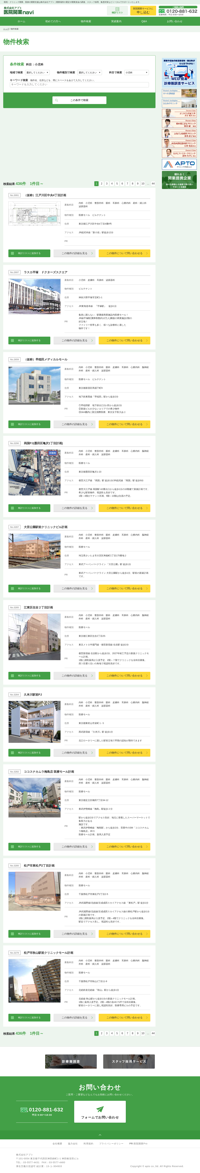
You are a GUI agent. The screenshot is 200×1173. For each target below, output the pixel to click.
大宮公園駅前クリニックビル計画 (45, 527)
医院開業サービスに (143, 10)
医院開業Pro (141, 1143)
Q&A (144, 21)
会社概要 (57, 1143)
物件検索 (86, 21)
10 (142, 183)
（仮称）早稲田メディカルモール (45, 359)
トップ (6, 29)
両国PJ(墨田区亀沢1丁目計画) (43, 443)
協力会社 (73, 1143)
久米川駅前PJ (33, 694)
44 (153, 183)
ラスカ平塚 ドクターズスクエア (45, 272)
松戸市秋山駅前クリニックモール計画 (48, 952)
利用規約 (88, 1143)
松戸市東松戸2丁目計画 (39, 865)
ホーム (21, 21)
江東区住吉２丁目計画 (38, 607)
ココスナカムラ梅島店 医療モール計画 (49, 771)
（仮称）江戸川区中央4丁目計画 (45, 195)
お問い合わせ (174, 21)
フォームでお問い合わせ (100, 1110)
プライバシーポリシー (111, 1143)
